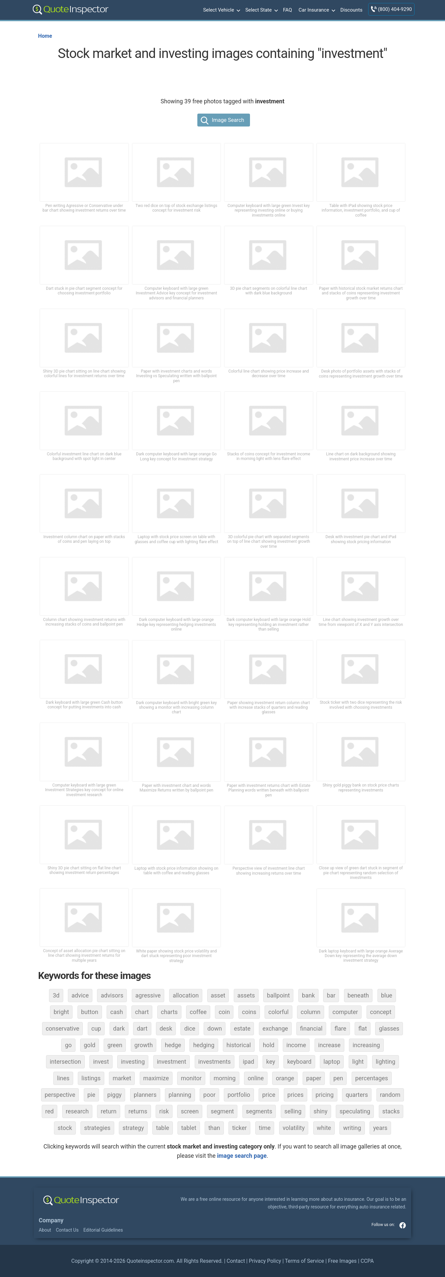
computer (345, 1011)
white (324, 1127)
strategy (133, 1127)
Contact (235, 1261)
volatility (294, 1127)
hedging (203, 1045)
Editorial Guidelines (103, 1230)
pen (338, 1078)
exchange (275, 1028)
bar (331, 995)
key (270, 1061)
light (358, 1061)
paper (313, 1078)
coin (224, 1011)
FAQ (287, 10)
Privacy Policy (265, 1261)
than (214, 1127)
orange (285, 1078)
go (68, 1045)
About (45, 1230)
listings (91, 1078)
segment (222, 1111)
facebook (402, 1225)
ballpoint (278, 995)
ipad (248, 1061)
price (268, 1094)
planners (145, 1094)
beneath (358, 995)
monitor (191, 1078)
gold (89, 1045)
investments (214, 1061)
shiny (320, 1111)
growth (143, 1045)
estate (242, 1028)
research (77, 1111)
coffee (198, 1011)
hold (268, 1045)
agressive (148, 995)
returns (137, 1111)
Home (45, 36)
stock (65, 1127)
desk (166, 1028)
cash (116, 1011)
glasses (389, 1028)
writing (352, 1127)
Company (51, 1220)
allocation (186, 995)
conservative (62, 1028)
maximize (156, 1078)
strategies (97, 1127)
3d (56, 995)
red (49, 1111)
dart (142, 1028)
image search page (242, 1155)
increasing (366, 1045)
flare (340, 1028)
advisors (112, 995)
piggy (114, 1094)
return (108, 1111)
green (114, 1045)
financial (311, 1028)
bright (61, 1011)
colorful (278, 1011)
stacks (391, 1111)
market (122, 1078)
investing (133, 1061)
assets (246, 995)
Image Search (228, 120)
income (296, 1045)
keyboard (299, 1061)
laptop (331, 1061)
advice (80, 995)
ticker (239, 1127)
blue (386, 995)
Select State (260, 10)
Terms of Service (304, 1261)
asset (218, 995)
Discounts (351, 10)
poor (209, 1094)
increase (329, 1045)
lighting (385, 1061)
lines (63, 1078)
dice (189, 1028)
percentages (371, 1078)
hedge (173, 1045)
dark (119, 1028)
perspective (60, 1094)
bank (308, 995)
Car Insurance (316, 10)
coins (249, 1011)
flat (362, 1028)
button (89, 1011)
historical (238, 1045)
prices (295, 1094)
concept (381, 1011)
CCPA (367, 1261)
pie (91, 1094)
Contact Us (67, 1230)
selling (293, 1111)
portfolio (238, 1094)
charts (169, 1011)
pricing (324, 1094)
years (380, 1127)
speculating (354, 1111)
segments (259, 1111)
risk (164, 1111)
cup (96, 1028)
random (390, 1094)
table (162, 1127)
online (256, 1078)
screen (190, 1111)
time (265, 1127)
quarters (357, 1094)
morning (225, 1078)
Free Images (342, 1261)
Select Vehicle (221, 10)
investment (171, 1061)
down (214, 1028)
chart (142, 1011)
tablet (188, 1127)
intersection (65, 1061)
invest (101, 1061)
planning (180, 1094)
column (311, 1011)
